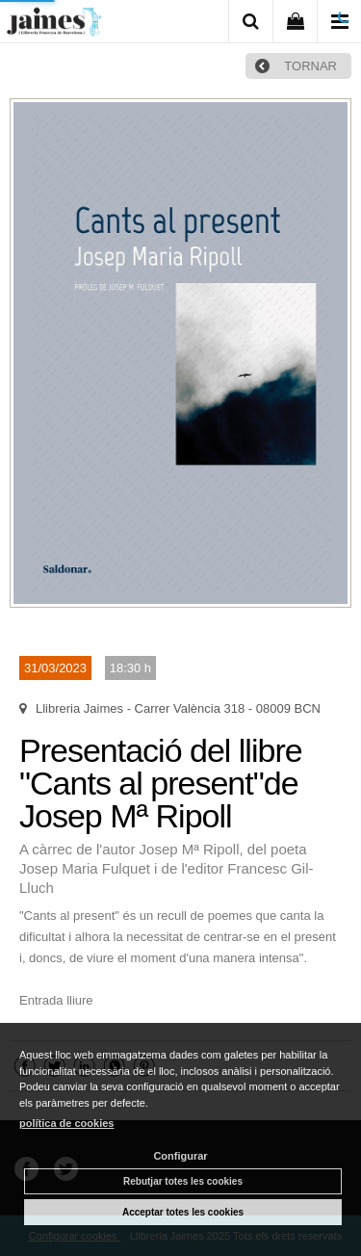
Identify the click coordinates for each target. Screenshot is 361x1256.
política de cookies (66, 1123)
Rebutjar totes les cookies (183, 1181)
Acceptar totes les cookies (183, 1212)
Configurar (180, 1156)
